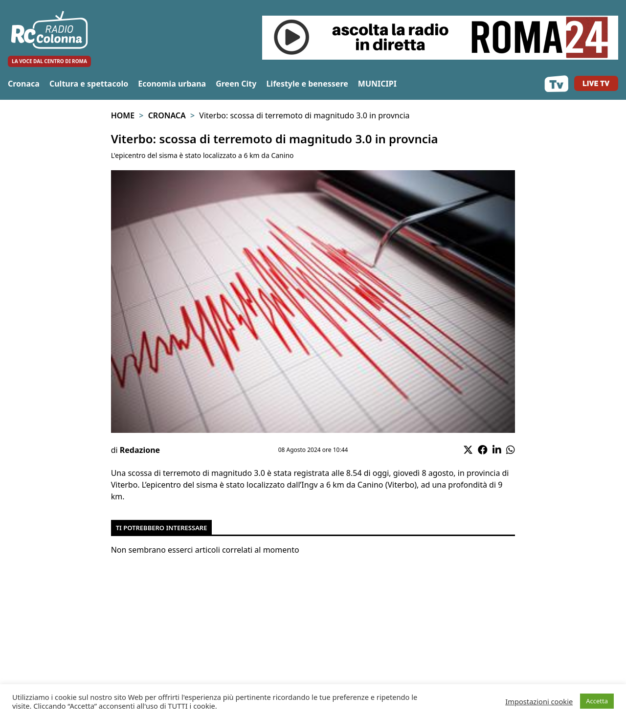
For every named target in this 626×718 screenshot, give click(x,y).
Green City (236, 83)
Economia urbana (172, 83)
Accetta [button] (597, 700)
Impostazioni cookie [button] (539, 701)
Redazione (140, 450)
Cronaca (24, 83)
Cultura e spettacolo (88, 83)
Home (122, 115)
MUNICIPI (377, 83)
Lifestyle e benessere (307, 83)
